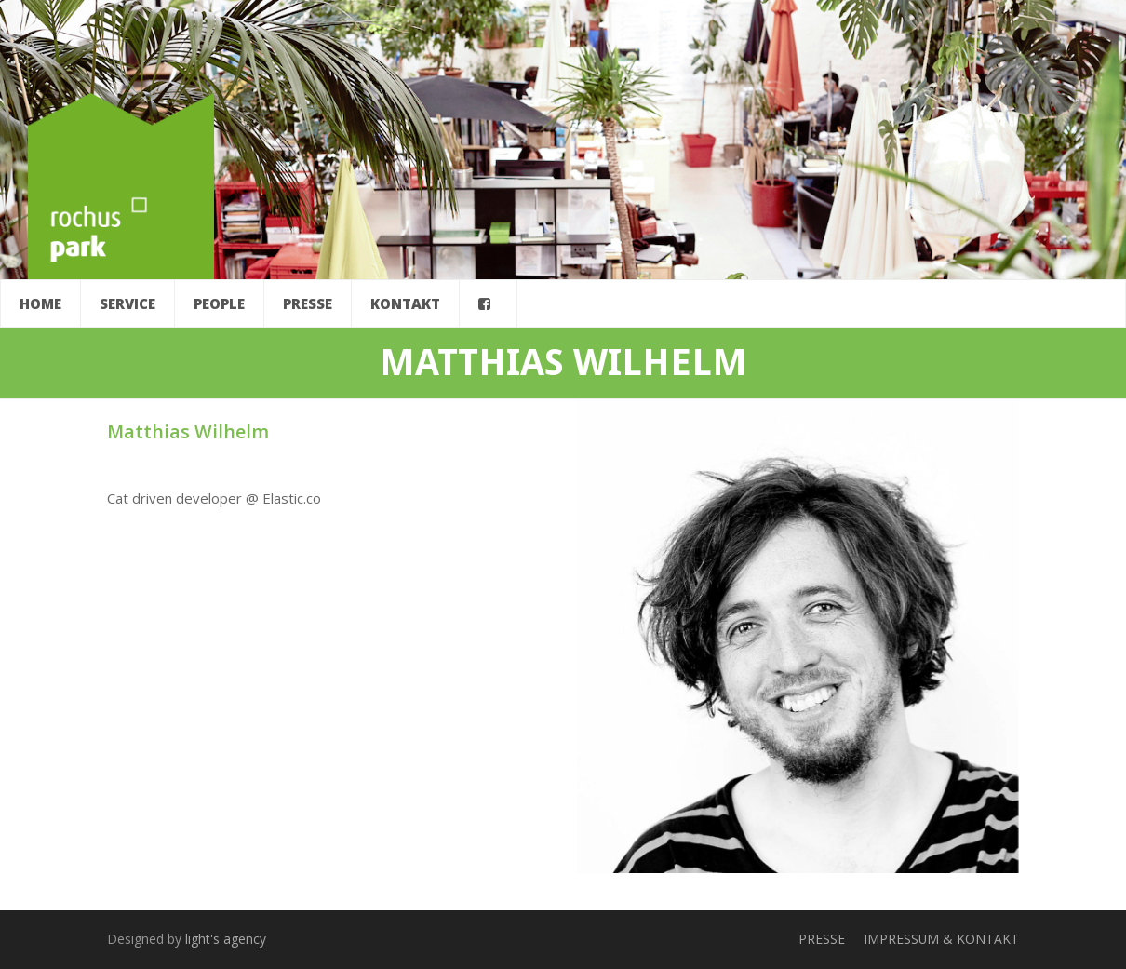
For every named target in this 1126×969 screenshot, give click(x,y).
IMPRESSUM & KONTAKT (941, 939)
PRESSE (821, 939)
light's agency (225, 939)
